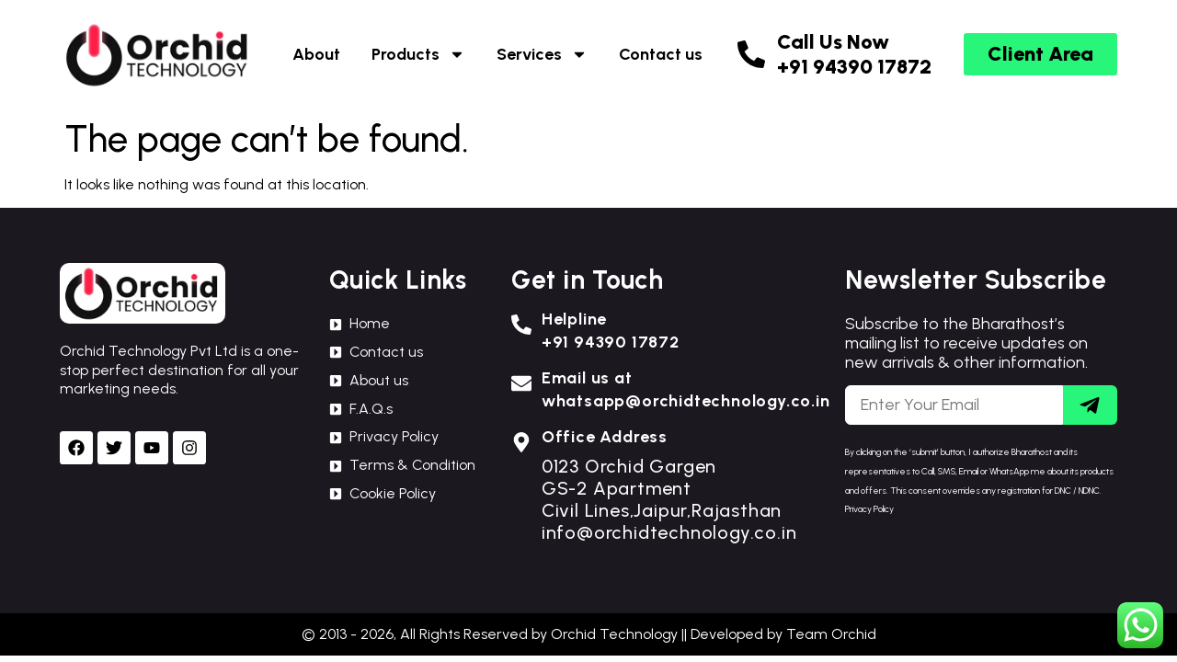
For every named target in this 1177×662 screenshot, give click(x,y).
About (316, 54)
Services (542, 54)
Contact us (661, 54)
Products (418, 54)
